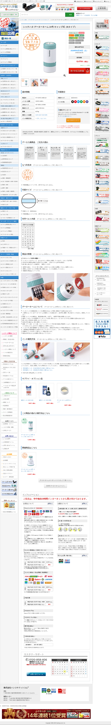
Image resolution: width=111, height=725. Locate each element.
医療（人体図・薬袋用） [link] (8, 191)
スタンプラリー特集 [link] (7, 310)
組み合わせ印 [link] (5, 94)
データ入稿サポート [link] (8, 379)
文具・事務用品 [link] (6, 313)
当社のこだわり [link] (7, 457)
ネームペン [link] (5, 59)
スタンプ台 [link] (5, 214)
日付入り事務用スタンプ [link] (8, 137)
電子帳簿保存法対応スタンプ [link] (9, 323)
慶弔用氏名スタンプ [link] (7, 159)
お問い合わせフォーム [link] (9, 445)
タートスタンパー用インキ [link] (9, 274)
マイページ (88, 1)
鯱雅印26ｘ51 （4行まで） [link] (9, 115)
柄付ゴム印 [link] (5, 204)
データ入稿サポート (66, 116)
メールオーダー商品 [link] (7, 300)
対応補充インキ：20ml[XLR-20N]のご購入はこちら (38, 370)
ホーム (107, 1)
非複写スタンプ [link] (6, 304)
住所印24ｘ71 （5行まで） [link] (9, 88)
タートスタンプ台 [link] (7, 257)
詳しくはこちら (41, 118)
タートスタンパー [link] (7, 271)
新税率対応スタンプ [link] (7, 168)
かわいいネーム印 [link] (7, 290)
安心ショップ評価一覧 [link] (9, 467)
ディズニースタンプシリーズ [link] (9, 297)
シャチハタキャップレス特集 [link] (9, 280)
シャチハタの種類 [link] (7, 336)
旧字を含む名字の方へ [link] (9, 346)
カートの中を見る (85, 8)
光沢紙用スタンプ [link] (7, 307)
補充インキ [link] (5, 211)
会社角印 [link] (4, 155)
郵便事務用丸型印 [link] (7, 162)
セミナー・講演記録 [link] (8, 477)
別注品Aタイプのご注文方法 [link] (9, 368)
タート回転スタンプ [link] (7, 267)
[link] (28, 394)
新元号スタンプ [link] (6, 171)
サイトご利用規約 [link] (7, 412)
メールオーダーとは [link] (8, 342)
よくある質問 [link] (6, 438)
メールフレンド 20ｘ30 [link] (8, 103)
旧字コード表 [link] (6, 372)
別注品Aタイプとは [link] (8, 364)
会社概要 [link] (5, 460)
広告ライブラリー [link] (7, 473)
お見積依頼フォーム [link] (8, 442)
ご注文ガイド (79, 1)
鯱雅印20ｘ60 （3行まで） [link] (9, 112)
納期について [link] (6, 402)
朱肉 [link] (3, 241)
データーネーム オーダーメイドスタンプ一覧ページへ (55, 480)
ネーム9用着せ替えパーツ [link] (9, 49)
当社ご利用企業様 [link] (7, 470)
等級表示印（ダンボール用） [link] (9, 194)
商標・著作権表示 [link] (7, 409)
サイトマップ (98, 1)
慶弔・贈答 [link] (5, 188)
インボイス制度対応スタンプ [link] (9, 320)
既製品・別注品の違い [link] (9, 339)
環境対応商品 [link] (6, 356)
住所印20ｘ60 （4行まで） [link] (9, 84)
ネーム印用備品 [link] (6, 52)
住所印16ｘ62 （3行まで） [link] (9, 81)
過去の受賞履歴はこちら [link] (9, 512)
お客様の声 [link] (6, 448)
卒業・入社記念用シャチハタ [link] (9, 317)
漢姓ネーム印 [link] (5, 294)
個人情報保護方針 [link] (7, 415)
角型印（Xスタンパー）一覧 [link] (9, 68)
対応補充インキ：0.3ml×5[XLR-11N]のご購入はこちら (38, 368)
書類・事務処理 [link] (6, 178)
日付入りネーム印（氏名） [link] (9, 130)
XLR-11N (38, 115)
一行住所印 (86, 15)
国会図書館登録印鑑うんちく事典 (101, 279)
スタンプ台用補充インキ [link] (8, 217)
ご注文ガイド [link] (6, 395)
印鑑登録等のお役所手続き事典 (101, 284)
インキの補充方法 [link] (7, 352)
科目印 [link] (4, 174)
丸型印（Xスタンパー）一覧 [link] (9, 72)
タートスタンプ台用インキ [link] (9, 261)
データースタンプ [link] (7, 146)
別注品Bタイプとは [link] (8, 375)
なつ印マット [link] (5, 244)
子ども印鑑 (94, 15)
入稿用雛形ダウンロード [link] (9, 382)
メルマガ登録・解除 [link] (8, 427)
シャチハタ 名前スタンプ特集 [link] (10, 327)
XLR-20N (44, 115)
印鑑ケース (79, 15)
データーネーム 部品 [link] (7, 140)
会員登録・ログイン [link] (8, 424)
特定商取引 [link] (6, 405)
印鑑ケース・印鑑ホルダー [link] (9, 247)
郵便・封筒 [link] (5, 184)
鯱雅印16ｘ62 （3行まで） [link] (9, 109)
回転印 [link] (9, 201)
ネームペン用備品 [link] (7, 62)
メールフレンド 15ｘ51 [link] (8, 99)
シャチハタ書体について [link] (9, 349)
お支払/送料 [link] (6, 399)
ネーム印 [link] (4, 45)
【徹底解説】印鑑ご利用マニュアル (101, 288)
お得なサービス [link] (7, 430)
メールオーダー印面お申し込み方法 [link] (9, 386)
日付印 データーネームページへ (55, 486)
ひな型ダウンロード (73, 120)
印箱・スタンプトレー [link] (8, 251)
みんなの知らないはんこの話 (101, 293)
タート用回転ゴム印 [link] (7, 264)
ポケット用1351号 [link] (7, 121)
